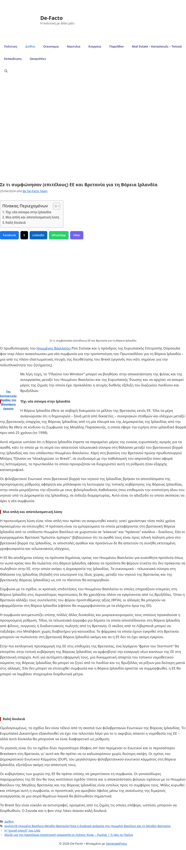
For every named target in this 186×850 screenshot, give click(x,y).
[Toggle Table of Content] (54, 206)
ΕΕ (16, 826)
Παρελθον (116, 46)
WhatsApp (59, 235)
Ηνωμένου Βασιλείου (53, 348)
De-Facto (51, 17)
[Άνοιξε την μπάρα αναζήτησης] (6, 71)
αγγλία (9, 826)
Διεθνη (30, 46)
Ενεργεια (94, 46)
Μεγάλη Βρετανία (57, 826)
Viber (76, 235)
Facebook (9, 235)
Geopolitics (38, 59)
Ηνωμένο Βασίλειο (31, 826)
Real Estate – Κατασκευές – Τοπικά (157, 46)
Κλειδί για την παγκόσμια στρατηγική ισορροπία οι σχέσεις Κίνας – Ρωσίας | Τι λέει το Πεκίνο (69, 835)
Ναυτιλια (73, 46)
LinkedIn (38, 235)
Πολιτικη (10, 46)
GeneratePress (116, 843)
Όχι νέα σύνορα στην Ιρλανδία (28, 212)
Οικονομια (51, 46)
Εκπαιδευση (12, 59)
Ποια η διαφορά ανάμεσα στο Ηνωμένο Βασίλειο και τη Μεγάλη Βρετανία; (120, 826)
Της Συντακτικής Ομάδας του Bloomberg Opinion (8, 400)
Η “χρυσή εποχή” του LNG (22, 830)
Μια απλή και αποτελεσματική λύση (32, 217)
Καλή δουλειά (16, 222)
